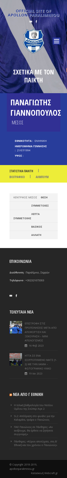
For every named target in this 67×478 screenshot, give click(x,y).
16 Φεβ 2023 (36, 345)
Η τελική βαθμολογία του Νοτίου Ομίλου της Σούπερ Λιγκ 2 (33, 406)
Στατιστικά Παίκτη (21, 171)
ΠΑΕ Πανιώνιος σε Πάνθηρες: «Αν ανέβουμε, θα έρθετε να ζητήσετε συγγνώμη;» (33, 430)
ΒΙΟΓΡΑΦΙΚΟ (17, 177)
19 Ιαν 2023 (35, 373)
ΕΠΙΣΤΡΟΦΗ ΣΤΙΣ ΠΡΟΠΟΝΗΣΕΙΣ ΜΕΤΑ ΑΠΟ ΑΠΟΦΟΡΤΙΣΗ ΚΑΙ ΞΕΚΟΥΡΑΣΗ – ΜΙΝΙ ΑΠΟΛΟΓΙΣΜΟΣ (41, 332)
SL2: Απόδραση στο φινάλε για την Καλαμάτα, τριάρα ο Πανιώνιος (34, 417)
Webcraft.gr (51, 473)
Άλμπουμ (42, 177)
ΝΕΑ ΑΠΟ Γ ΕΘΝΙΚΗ (28, 394)
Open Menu (56, 41)
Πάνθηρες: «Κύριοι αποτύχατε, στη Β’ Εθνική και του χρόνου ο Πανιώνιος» (35, 443)
